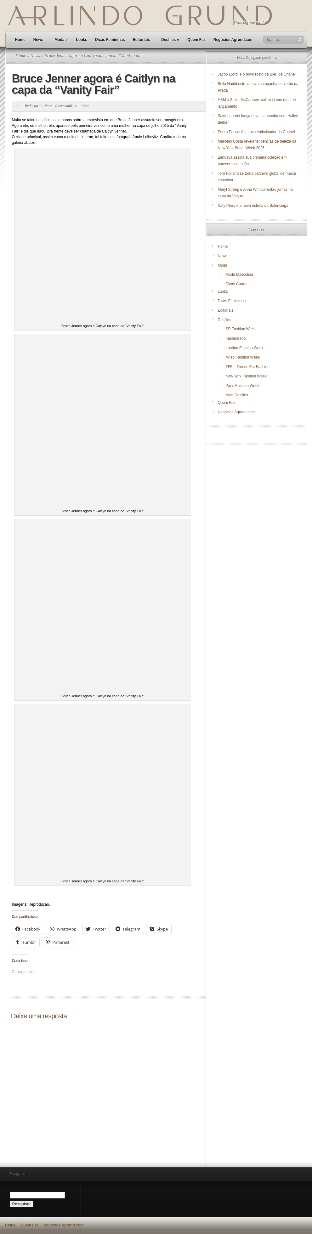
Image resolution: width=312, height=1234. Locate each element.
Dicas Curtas (236, 284)
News (38, 39)
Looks (81, 39)
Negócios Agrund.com (233, 39)
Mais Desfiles (237, 395)
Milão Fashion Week (243, 357)
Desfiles (170, 39)
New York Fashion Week (246, 376)
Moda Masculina (239, 274)
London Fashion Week (245, 348)
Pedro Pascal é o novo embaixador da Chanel (257, 132)
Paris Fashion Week (242, 385)
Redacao (31, 106)
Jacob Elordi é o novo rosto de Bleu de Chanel (257, 74)
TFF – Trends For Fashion (247, 367)
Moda (60, 39)
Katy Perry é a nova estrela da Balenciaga (253, 205)
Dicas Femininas (110, 39)
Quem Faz (196, 39)
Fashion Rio (236, 338)
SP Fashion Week (241, 329)
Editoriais (141, 39)
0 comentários (66, 106)
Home (20, 39)
